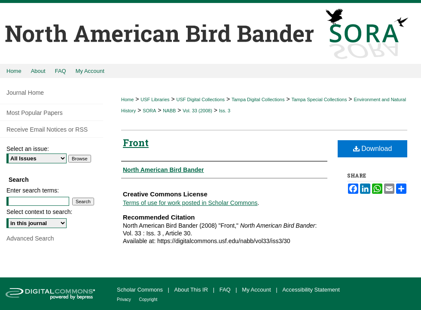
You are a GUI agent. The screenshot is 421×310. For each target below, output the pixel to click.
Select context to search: (39, 211)
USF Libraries (154, 99)
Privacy (124, 299)
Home (127, 99)
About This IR (192, 289)
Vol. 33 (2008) (197, 110)
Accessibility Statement (311, 289)
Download (372, 148)
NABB (169, 110)
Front (136, 142)
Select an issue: (27, 148)
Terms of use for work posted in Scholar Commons (190, 202)
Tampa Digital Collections (258, 99)
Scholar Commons (141, 289)
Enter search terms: (32, 190)
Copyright (148, 299)
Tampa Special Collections (319, 99)
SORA (149, 110)
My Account (257, 289)
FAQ (226, 289)
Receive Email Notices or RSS (47, 129)
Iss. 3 (224, 110)
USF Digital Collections (201, 99)
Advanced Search (30, 238)
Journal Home (25, 92)
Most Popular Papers (34, 112)
